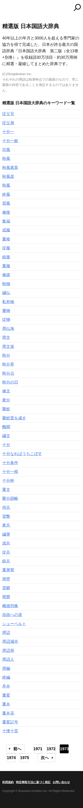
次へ (45, 758)
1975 (24, 758)
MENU (5, 8)
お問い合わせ (61, 782)
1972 (51, 749)
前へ (17, 749)
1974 (11, 758)
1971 (37, 749)
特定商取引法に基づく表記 (33, 782)
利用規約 (8, 782)
